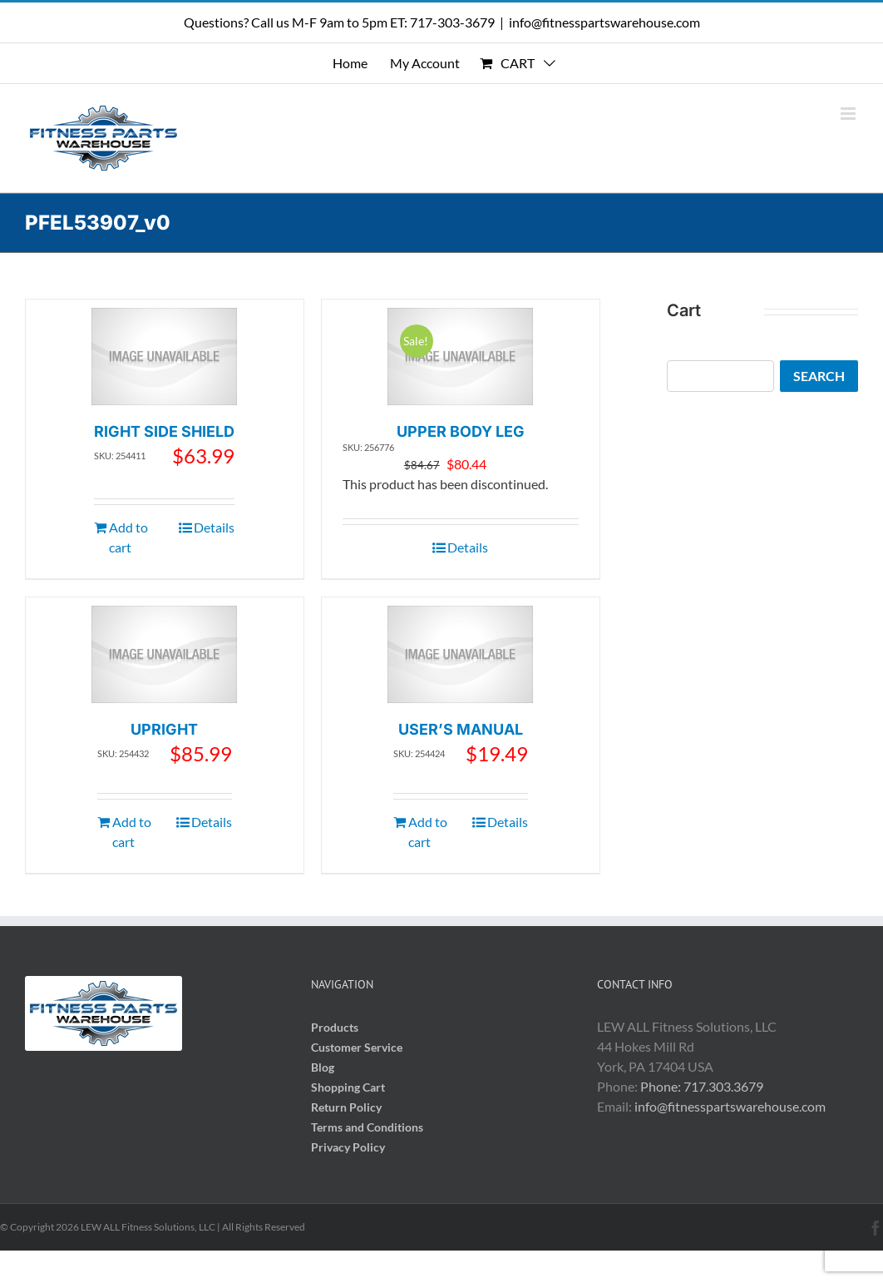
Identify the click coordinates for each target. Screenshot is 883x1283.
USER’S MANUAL (460, 729)
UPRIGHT (164, 729)
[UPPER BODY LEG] (460, 356)
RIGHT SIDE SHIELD (164, 431)
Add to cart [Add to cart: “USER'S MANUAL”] (427, 832)
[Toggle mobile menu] (849, 113)
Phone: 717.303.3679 (701, 1086)
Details (214, 527)
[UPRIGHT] (164, 654)
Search (819, 376)
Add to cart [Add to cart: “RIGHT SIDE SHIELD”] (128, 537)
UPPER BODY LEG (461, 431)
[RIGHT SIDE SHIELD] (164, 356)
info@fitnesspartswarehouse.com (604, 22)
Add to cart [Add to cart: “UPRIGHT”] (131, 832)
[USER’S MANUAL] (460, 654)
